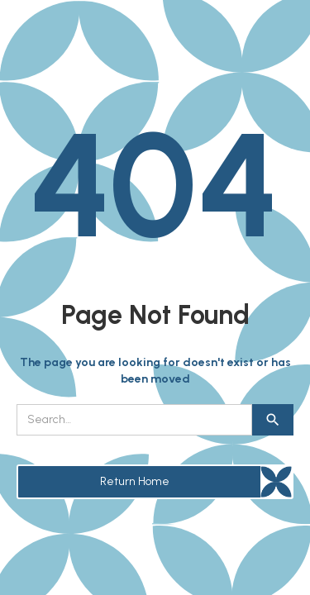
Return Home (134, 481)
